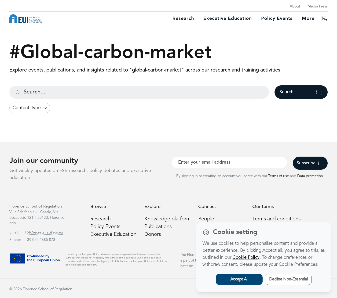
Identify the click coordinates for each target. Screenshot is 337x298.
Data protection (310, 176)
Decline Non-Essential (288, 279)
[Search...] (139, 92)
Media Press (318, 6)
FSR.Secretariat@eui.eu (44, 232)
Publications (158, 226)
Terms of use (279, 176)
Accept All (239, 279)
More (308, 18)
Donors (152, 234)
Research (183, 18)
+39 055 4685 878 (40, 240)
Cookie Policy (245, 257)
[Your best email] (229, 162)
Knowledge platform (167, 219)
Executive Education (113, 234)
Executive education (227, 18)
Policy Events (277, 18)
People (206, 219)
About (295, 6)
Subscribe (310, 163)
